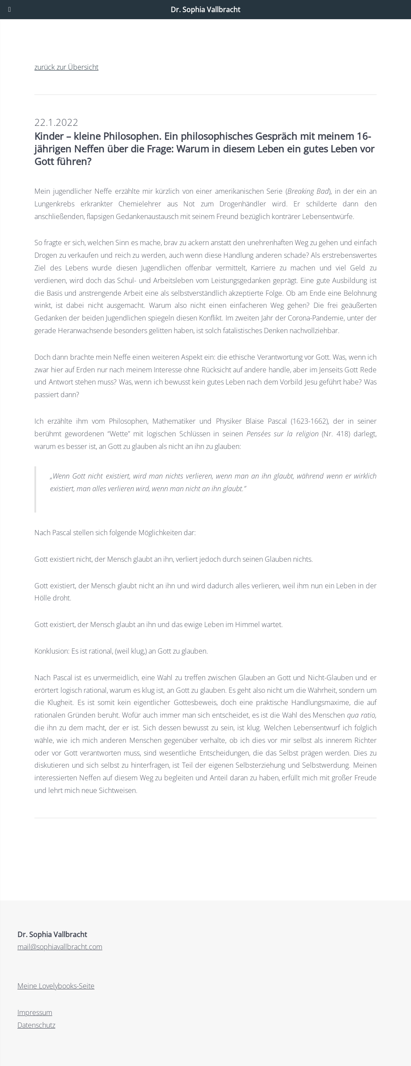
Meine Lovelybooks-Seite (55, 986)
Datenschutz (36, 1025)
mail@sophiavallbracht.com (59, 946)
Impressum (34, 1012)
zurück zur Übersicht (66, 67)
